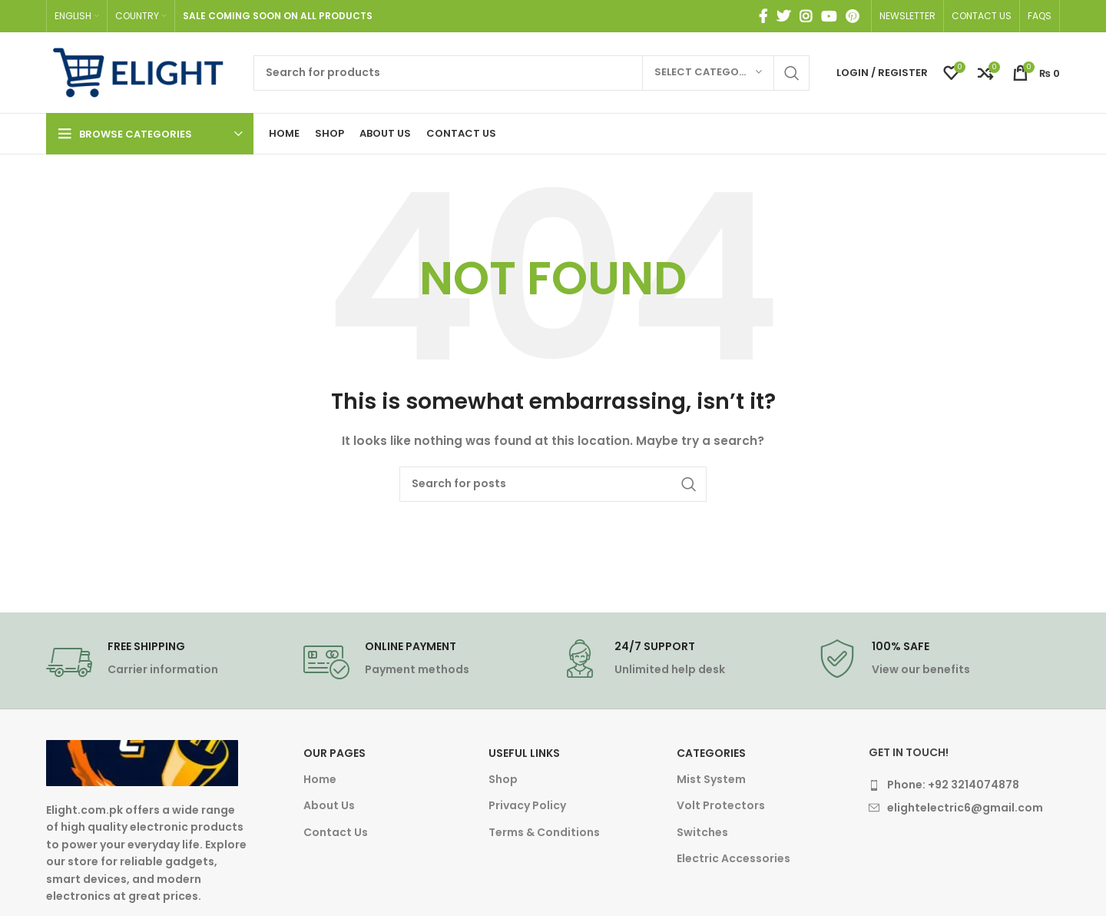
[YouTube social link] (828, 16)
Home (319, 779)
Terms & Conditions (544, 832)
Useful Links (524, 753)
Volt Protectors (721, 805)
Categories (711, 753)
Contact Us (335, 832)
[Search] (531, 73)
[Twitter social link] (783, 16)
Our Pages (334, 753)
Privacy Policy (527, 805)
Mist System (711, 779)
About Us (329, 805)
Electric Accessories (733, 858)
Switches (702, 832)
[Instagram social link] (805, 16)
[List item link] (964, 784)
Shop (503, 779)
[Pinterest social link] (852, 16)
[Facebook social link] (763, 16)
